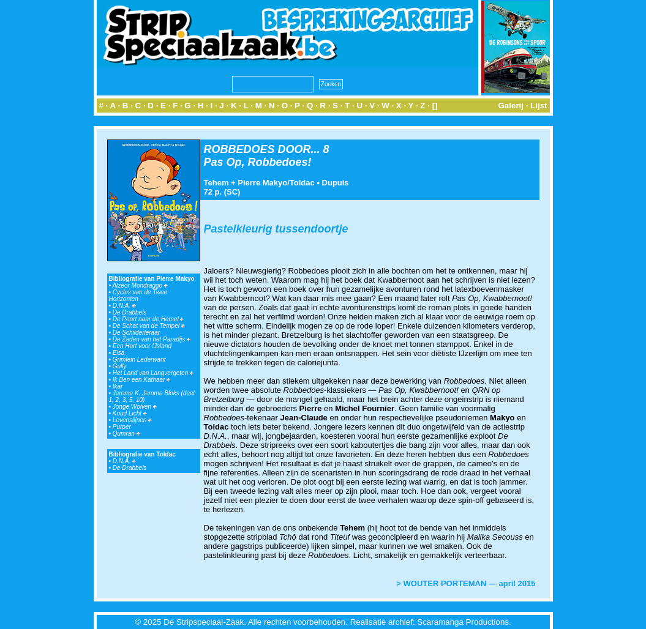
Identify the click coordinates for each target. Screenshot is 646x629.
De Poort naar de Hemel (148, 319)
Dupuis (335, 182)
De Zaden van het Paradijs (151, 339)
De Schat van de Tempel (149, 325)
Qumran (126, 433)
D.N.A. (124, 305)
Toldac (302, 182)
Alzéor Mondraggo (140, 285)
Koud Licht (130, 413)
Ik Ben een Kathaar (141, 379)
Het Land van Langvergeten (153, 373)
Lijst (538, 105)
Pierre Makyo (262, 182)
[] (435, 105)
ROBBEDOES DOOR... (262, 149)
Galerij (511, 105)
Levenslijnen (132, 420)
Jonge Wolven (135, 406)
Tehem (216, 182)
